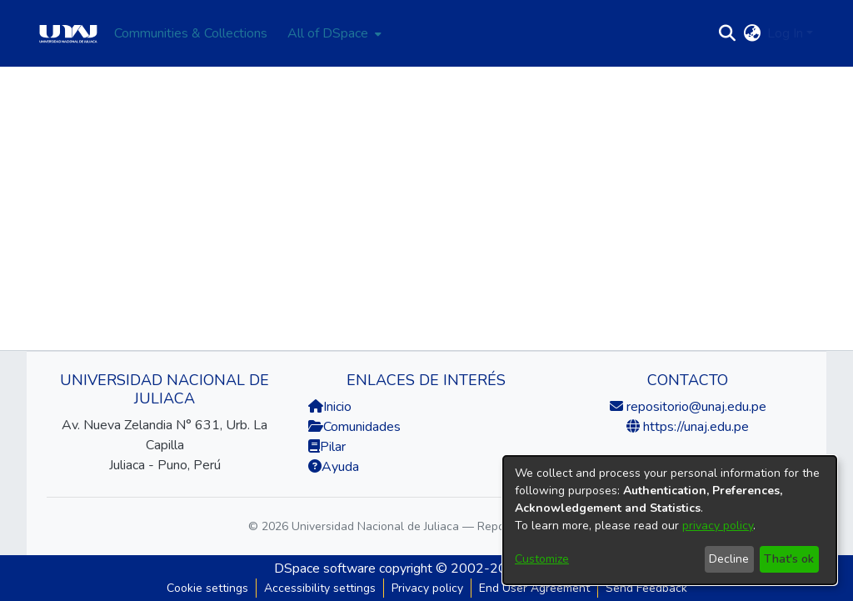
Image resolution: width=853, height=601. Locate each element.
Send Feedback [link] (646, 588)
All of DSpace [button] (327, 33)
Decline (729, 559)
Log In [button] (786, 33)
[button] (726, 33)
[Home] (68, 33)
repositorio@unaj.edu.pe (694, 407)
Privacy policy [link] (427, 588)
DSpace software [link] (325, 568)
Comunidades (354, 427)
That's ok (789, 559)
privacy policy (717, 525)
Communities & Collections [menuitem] (190, 33)
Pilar (333, 447)
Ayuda (333, 467)
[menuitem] (333, 33)
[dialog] (669, 520)
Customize (542, 559)
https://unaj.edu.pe (694, 427)
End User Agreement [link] (534, 588)
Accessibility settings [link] (320, 588)
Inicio (330, 407)
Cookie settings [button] (207, 588)
